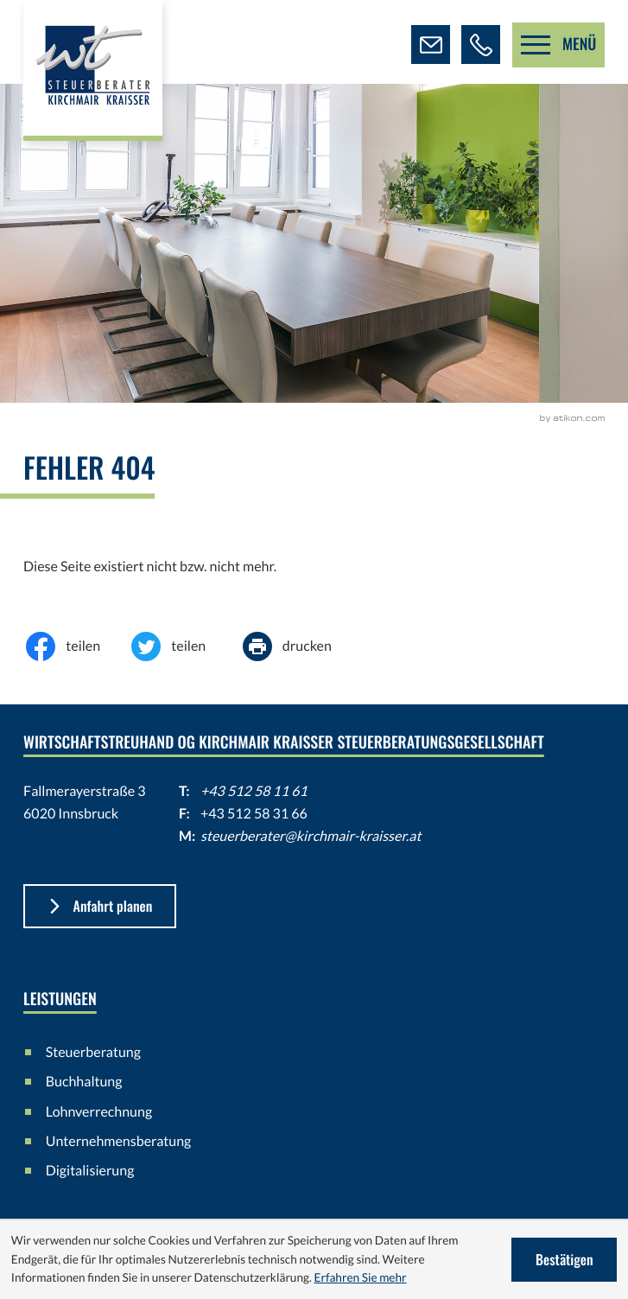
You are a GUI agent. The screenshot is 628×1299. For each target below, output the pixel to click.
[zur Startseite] (92, 70)
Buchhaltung (84, 1081)
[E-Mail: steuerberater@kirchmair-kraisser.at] (430, 44)
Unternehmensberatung (119, 1141)
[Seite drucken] (300, 646)
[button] (480, 44)
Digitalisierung (90, 1170)
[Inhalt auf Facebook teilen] (76, 646)
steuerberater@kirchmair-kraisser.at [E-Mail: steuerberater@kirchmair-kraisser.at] (310, 836)
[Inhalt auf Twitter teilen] (181, 646)
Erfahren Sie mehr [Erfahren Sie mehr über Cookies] (360, 1277)
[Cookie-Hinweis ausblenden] (564, 1260)
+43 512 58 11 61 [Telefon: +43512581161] (254, 791)
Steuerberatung (93, 1052)
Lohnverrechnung (99, 1112)
